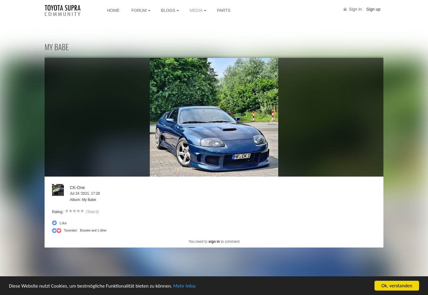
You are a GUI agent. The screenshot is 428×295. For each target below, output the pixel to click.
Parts (223, 10)
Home (113, 10)
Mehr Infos (184, 286)
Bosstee (85, 230)
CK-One (77, 187)
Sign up (373, 9)
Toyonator (70, 230)
